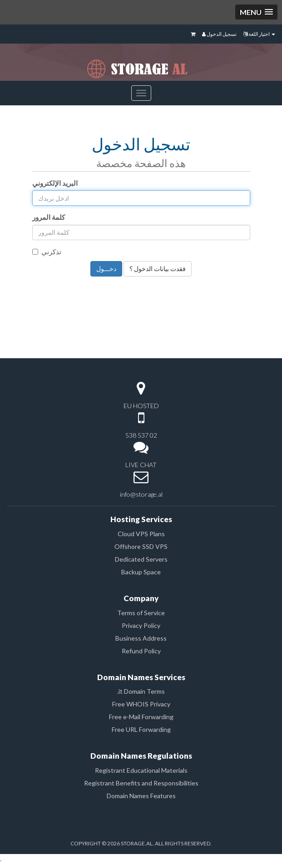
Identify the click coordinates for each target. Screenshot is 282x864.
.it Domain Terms (141, 691)
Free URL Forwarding (141, 729)
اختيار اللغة (259, 34)
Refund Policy (141, 651)
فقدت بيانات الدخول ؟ (157, 268)
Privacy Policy (141, 625)
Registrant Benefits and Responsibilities (141, 783)
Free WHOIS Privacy (141, 704)
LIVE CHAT (141, 465)
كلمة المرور (48, 217)
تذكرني (46, 251)
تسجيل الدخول (219, 34)
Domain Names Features (141, 796)
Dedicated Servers (141, 559)
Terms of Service (141, 613)
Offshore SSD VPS (141, 546)
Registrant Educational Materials (141, 770)
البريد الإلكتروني (55, 183)
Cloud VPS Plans (141, 534)
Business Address (141, 638)
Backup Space (141, 572)
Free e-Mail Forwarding (141, 717)
